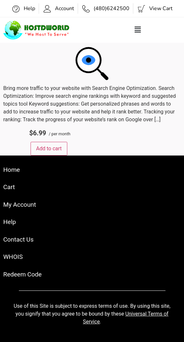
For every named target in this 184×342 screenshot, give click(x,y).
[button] (137, 30)
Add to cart (49, 148)
